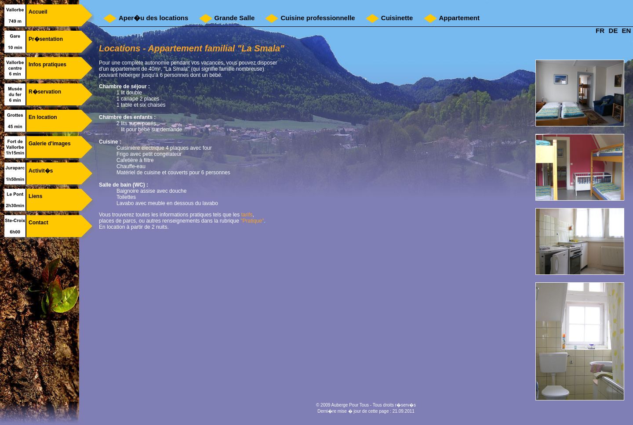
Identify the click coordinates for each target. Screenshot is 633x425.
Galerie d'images (50, 143)
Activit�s (41, 171)
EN (626, 30)
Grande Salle (235, 18)
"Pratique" (252, 221)
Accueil (38, 12)
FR (600, 30)
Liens (35, 196)
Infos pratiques (47, 64)
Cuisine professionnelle (317, 18)
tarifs (247, 215)
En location (43, 117)
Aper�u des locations (153, 18)
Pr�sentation (46, 39)
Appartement (459, 18)
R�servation (45, 92)
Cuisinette (397, 18)
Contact (38, 223)
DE (613, 30)
